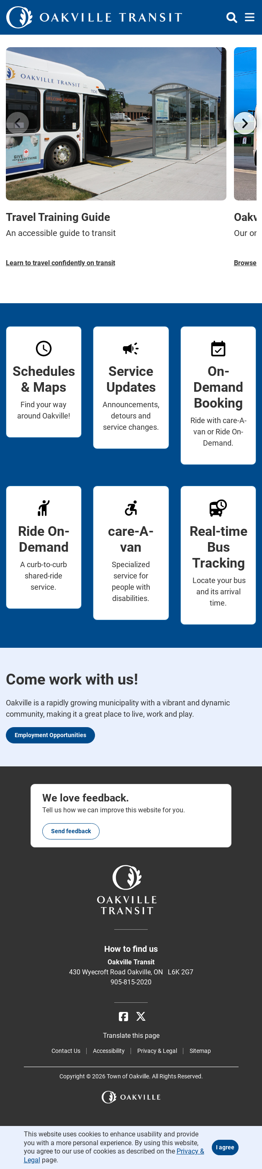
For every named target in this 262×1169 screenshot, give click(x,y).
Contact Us (65, 1050)
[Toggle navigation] (247, 17)
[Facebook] (123, 1017)
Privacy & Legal (157, 1050)
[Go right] (245, 123)
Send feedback (71, 831)
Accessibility (109, 1050)
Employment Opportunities (50, 735)
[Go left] (17, 123)
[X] (141, 1017)
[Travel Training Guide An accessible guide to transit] (116, 157)
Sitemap (200, 1050)
